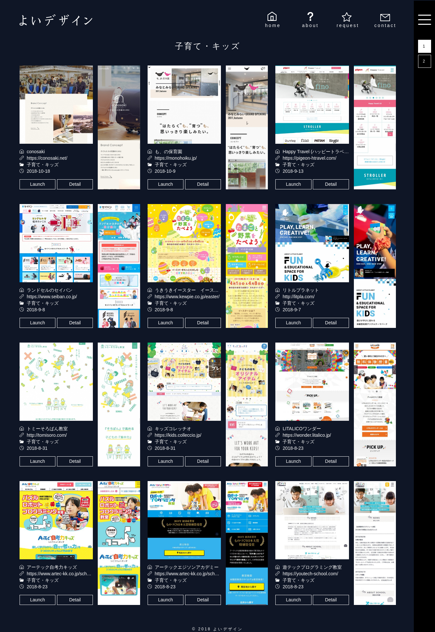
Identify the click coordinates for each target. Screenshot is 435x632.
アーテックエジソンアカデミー (187, 567)
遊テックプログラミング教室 (312, 567)
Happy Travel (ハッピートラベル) (316, 151)
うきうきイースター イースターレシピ (196, 290)
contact (385, 25)
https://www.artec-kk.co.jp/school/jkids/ (66, 573)
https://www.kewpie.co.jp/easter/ (187, 296)
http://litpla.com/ (298, 296)
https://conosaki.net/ (47, 158)
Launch (37, 184)
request (348, 25)
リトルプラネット (301, 290)
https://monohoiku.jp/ (176, 158)
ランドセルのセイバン (49, 290)
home (273, 25)
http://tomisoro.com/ (47, 435)
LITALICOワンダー (302, 428)
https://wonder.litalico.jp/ (307, 435)
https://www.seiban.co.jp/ (52, 296)
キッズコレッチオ (173, 428)
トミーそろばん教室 (47, 428)
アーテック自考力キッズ (52, 567)
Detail (75, 184)
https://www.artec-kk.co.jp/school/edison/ (196, 573)
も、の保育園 (168, 151)
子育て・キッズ (43, 164)
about (310, 25)
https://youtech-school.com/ (310, 573)
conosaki (36, 151)
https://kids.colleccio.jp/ (178, 435)
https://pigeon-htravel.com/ (309, 158)
